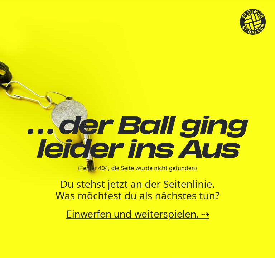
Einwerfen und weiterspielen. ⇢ (137, 214)
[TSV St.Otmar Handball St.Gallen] (253, 22)
